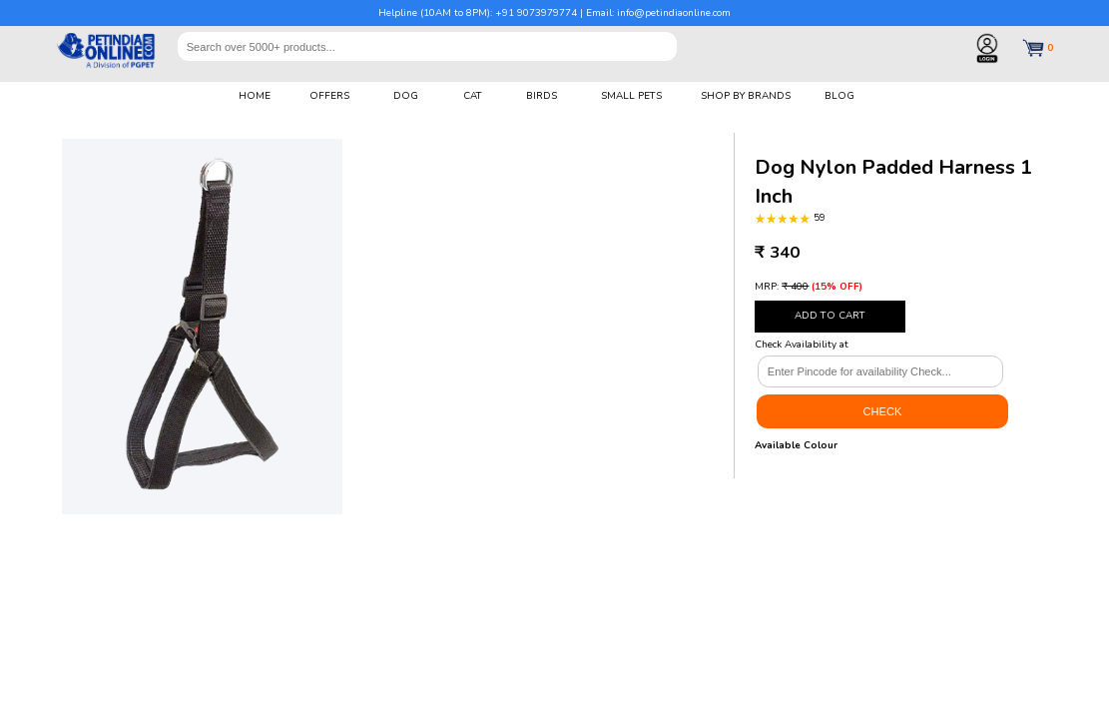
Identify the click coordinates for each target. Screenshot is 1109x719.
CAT (472, 96)
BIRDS (541, 96)
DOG (405, 96)
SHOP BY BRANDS (746, 96)
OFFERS (329, 96)
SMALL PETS (631, 96)
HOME (255, 96)
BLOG (839, 96)
